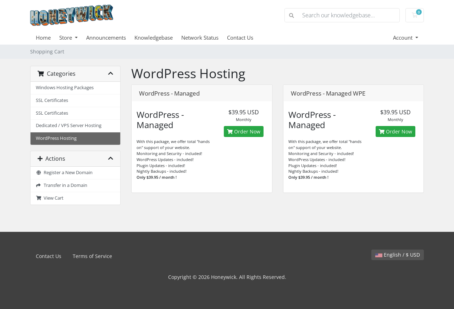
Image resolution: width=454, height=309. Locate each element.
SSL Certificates (52, 100)
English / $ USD (397, 254)
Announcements (106, 37)
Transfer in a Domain (61, 185)
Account (403, 37)
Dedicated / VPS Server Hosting (68, 125)
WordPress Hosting (56, 138)
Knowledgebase (153, 37)
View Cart (49, 198)
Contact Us (240, 37)
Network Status (199, 37)
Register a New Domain (64, 173)
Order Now (243, 131)
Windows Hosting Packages (65, 88)
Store (66, 37)
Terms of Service (92, 256)
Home (43, 37)
